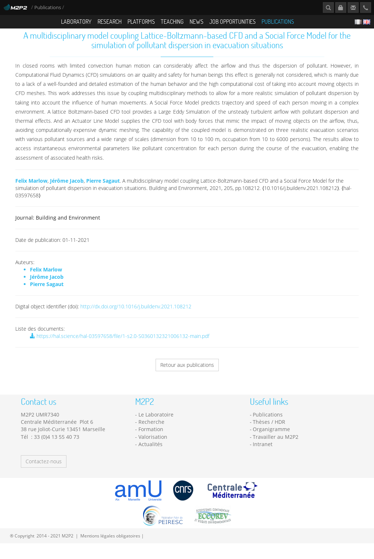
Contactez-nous (44, 467)
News (196, 21)
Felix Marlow (31, 187)
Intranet (262, 450)
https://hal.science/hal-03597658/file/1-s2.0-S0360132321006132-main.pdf (119, 342)
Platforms (141, 21)
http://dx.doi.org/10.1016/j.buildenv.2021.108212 (135, 312)
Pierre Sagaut (103, 187)
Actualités (150, 450)
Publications (48, 7)
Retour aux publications (187, 371)
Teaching (172, 21)
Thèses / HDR (269, 428)
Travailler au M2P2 (275, 443)
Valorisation (152, 443)
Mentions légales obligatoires (110, 542)
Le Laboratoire (155, 421)
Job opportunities (232, 21)
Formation (150, 435)
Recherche (151, 428)
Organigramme (271, 435)
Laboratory (76, 21)
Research (110, 21)
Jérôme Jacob (67, 187)
